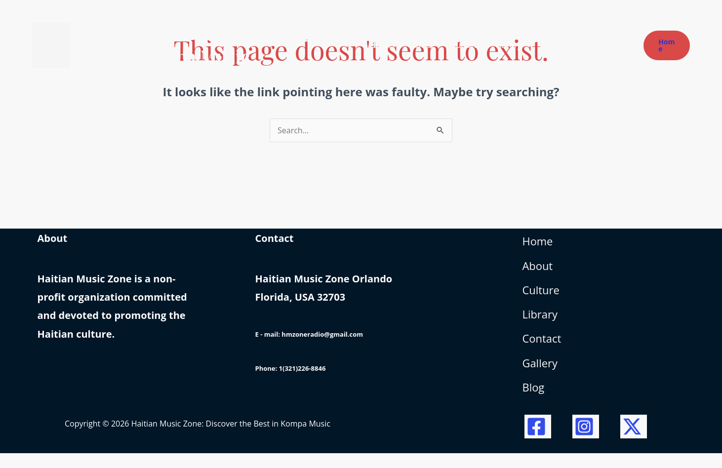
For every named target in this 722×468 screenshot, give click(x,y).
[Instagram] (585, 441)
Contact (543, 349)
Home (539, 243)
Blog (534, 402)
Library (541, 323)
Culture (542, 296)
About (539, 270)
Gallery (541, 376)
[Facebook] (537, 441)
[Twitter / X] (633, 441)
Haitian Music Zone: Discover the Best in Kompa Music (213, 44)
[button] (666, 45)
